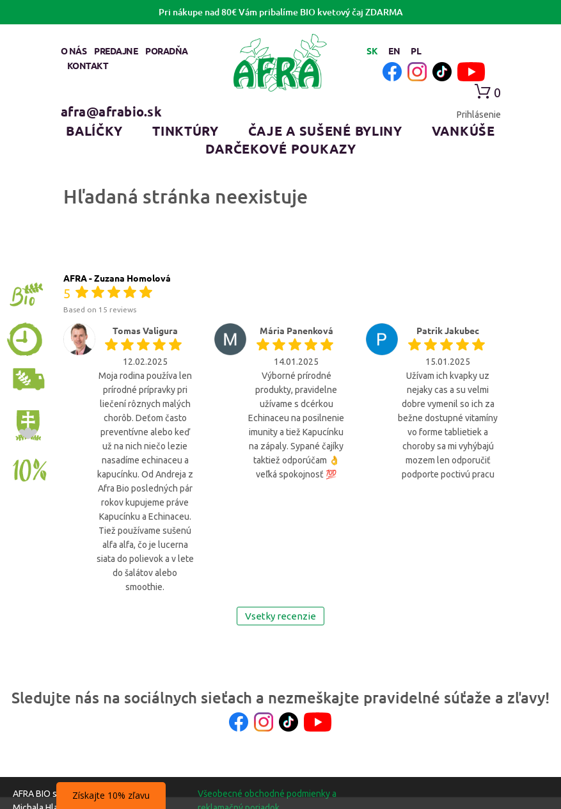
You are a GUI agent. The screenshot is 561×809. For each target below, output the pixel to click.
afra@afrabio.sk (111, 111)
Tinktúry (185, 130)
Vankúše (463, 130)
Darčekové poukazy (280, 148)
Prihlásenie (479, 114)
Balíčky (94, 130)
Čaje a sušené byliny (325, 130)
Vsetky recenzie (280, 616)
